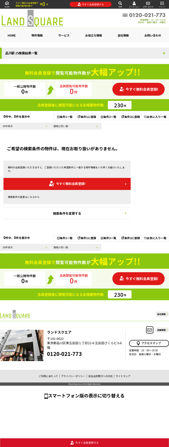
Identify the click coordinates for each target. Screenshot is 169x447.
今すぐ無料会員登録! (138, 89)
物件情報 (37, 35)
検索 (120, 4)
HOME (7, 4)
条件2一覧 (108, 117)
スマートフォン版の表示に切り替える (86, 395)
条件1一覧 (64, 117)
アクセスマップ (148, 343)
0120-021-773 (64, 353)
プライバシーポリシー (73, 376)
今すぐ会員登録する (91, 4)
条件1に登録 (86, 117)
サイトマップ (123, 376)
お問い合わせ (148, 4)
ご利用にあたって (48, 376)
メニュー (162, 4)
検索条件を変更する (67, 213)
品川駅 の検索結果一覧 (21, 53)
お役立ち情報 (93, 35)
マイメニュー (134, 4)
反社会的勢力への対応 (100, 376)
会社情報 (123, 35)
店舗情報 (161, 329)
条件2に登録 (130, 117)
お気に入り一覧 (155, 117)
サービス (64, 35)
